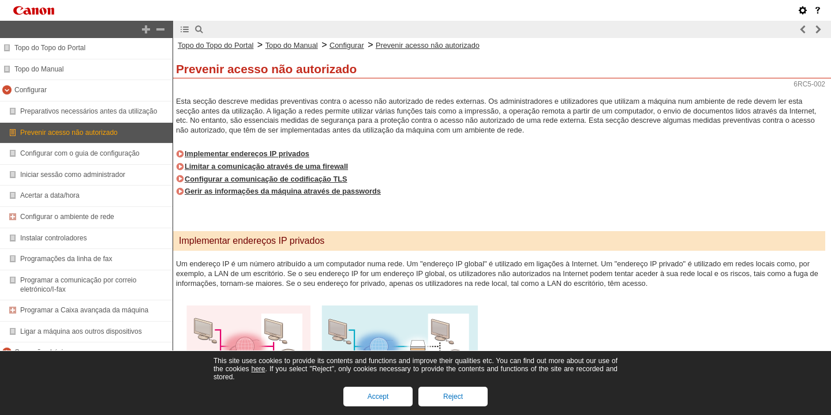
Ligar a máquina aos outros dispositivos (81, 331)
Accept (378, 397)
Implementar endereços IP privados (247, 153)
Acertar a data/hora (50, 195)
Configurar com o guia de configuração (80, 153)
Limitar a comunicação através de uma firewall (266, 166)
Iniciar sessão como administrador (72, 175)
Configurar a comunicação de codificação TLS (266, 179)
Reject (453, 397)
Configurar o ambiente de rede (67, 217)
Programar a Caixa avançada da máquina (84, 310)
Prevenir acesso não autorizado (69, 133)
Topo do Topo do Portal (49, 48)
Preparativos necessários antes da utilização (88, 111)
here (258, 369)
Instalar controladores (53, 238)
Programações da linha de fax (66, 259)
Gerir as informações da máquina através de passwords (283, 191)
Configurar (30, 90)
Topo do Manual (38, 69)
